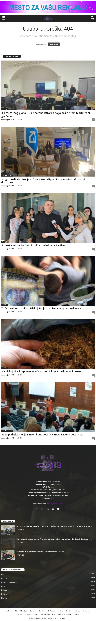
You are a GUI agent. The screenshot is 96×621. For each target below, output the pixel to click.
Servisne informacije (9, 582)
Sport (3, 586)
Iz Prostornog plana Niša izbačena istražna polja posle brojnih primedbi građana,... (45, 114)
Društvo (4, 109)
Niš (3, 242)
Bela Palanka (50, 611)
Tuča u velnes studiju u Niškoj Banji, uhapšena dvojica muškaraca (41, 308)
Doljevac (33, 611)
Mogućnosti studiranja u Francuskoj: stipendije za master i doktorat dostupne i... (43, 180)
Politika (4, 594)
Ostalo (60, 611)
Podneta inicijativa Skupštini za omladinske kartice (33, 245)
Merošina (23, 611)
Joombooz (62, 618)
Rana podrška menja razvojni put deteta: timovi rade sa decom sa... (42, 434)
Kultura (4, 590)
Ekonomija (86, 611)
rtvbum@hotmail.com (55, 504)
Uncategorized (7, 175)
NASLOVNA (54, 44)
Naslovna (9, 611)
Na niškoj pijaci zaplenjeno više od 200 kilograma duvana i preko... (41, 371)
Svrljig (41, 611)
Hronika (4, 305)
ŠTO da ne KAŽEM (64, 614)
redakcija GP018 (7, 120)
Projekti (76, 614)
